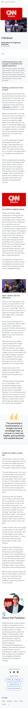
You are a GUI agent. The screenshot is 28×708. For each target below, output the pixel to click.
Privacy (16, 701)
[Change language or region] (5, 705)
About (3, 701)
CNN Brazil (5, 107)
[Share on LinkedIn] (18, 672)
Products (9, 701)
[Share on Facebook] (14, 672)
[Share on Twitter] (10, 672)
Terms (21, 701)
